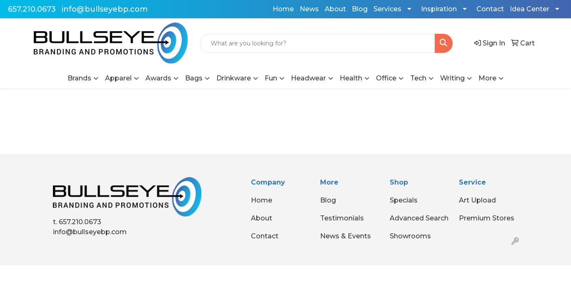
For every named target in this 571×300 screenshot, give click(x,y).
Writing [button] (452, 78)
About (335, 9)
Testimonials (342, 218)
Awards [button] (158, 78)
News (309, 9)
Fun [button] (271, 78)
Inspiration (439, 9)
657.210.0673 (32, 9)
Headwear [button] (308, 78)
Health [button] (351, 78)
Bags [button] (194, 78)
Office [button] (386, 78)
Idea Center (529, 9)
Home (283, 9)
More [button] (487, 78)
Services (387, 9)
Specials (404, 200)
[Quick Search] (318, 43)
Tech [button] (418, 78)
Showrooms (410, 236)
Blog (360, 9)
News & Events (345, 236)
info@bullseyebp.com (105, 9)
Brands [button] (79, 78)
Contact (490, 9)
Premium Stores (486, 218)
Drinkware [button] (233, 78)
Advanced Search (419, 218)
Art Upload (477, 200)
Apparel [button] (118, 78)
